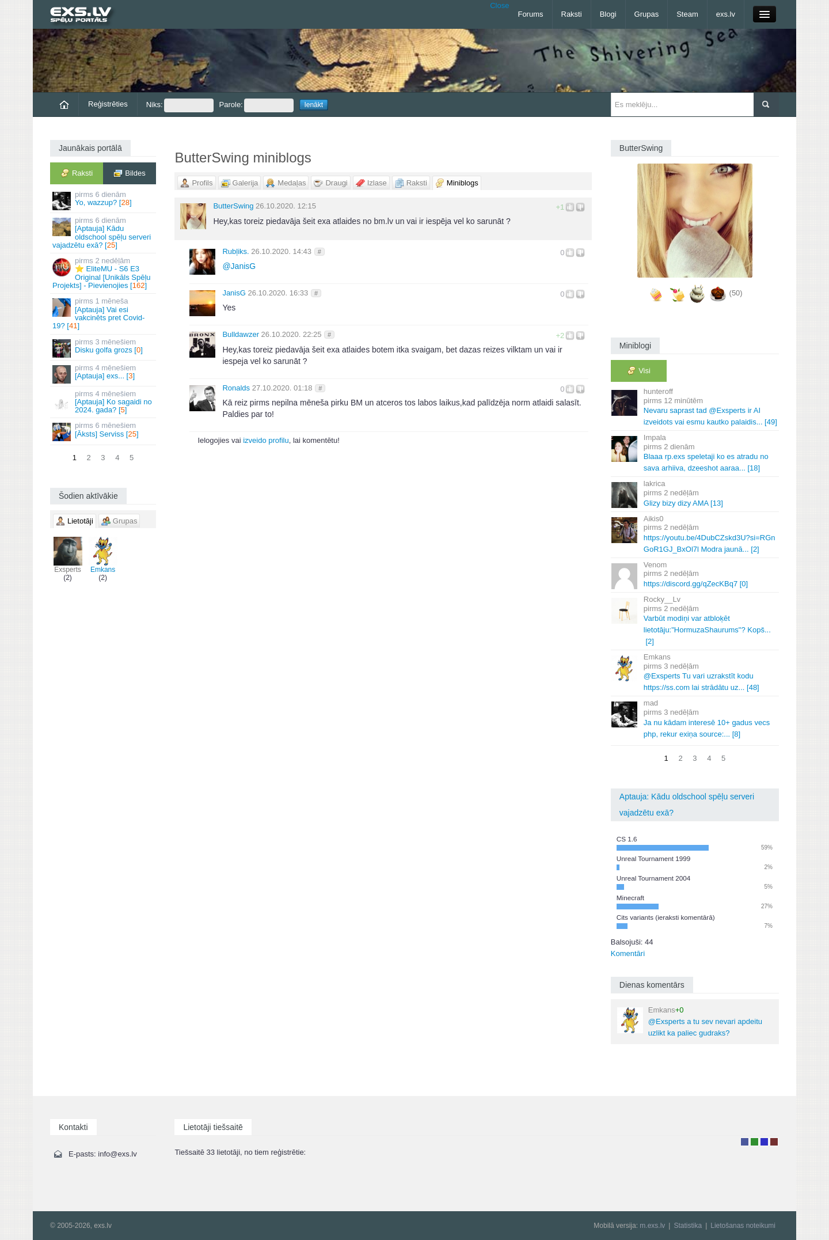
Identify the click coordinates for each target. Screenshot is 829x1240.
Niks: (180, 105)
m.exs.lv (652, 1226)
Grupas (646, 14)
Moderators (764, 1141)
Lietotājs (744, 1141)
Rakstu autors (754, 1141)
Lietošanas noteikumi (742, 1226)
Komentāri (628, 953)
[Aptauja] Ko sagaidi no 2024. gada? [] (103, 402)
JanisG (239, 266)
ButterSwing (233, 206)
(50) (736, 293)
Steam (687, 14)
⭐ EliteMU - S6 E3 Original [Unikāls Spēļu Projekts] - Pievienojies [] (103, 273)
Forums (530, 14)
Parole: (256, 105)
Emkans (103, 555)
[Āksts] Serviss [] (103, 431)
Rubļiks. (235, 251)
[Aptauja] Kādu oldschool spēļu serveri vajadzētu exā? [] (103, 232)
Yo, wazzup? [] (103, 200)
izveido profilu (266, 440)
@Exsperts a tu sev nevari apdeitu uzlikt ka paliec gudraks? (689, 1021)
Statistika (688, 1226)
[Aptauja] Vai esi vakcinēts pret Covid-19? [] (103, 313)
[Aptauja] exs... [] (103, 373)
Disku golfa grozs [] (103, 348)
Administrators (774, 1141)
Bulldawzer (240, 334)
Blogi (608, 14)
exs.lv (725, 14)
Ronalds (236, 388)
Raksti (571, 14)
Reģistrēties (108, 104)
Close (499, 5)
